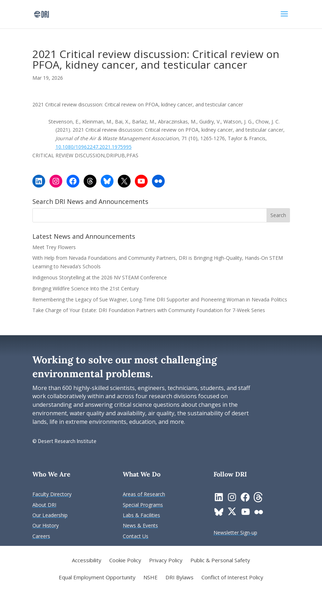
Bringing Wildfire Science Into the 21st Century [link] (86, 288)
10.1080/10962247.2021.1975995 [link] (94, 146)
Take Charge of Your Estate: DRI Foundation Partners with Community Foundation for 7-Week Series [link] (148, 310)
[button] (284, 18)
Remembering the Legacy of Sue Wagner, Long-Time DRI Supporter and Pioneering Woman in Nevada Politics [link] (159, 299)
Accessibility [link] (86, 561)
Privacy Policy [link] (166, 561)
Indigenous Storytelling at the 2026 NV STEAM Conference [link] (99, 277)
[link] (41, 13)
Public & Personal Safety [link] (220, 561)
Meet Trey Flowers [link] (54, 247)
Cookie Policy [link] (125, 561)
